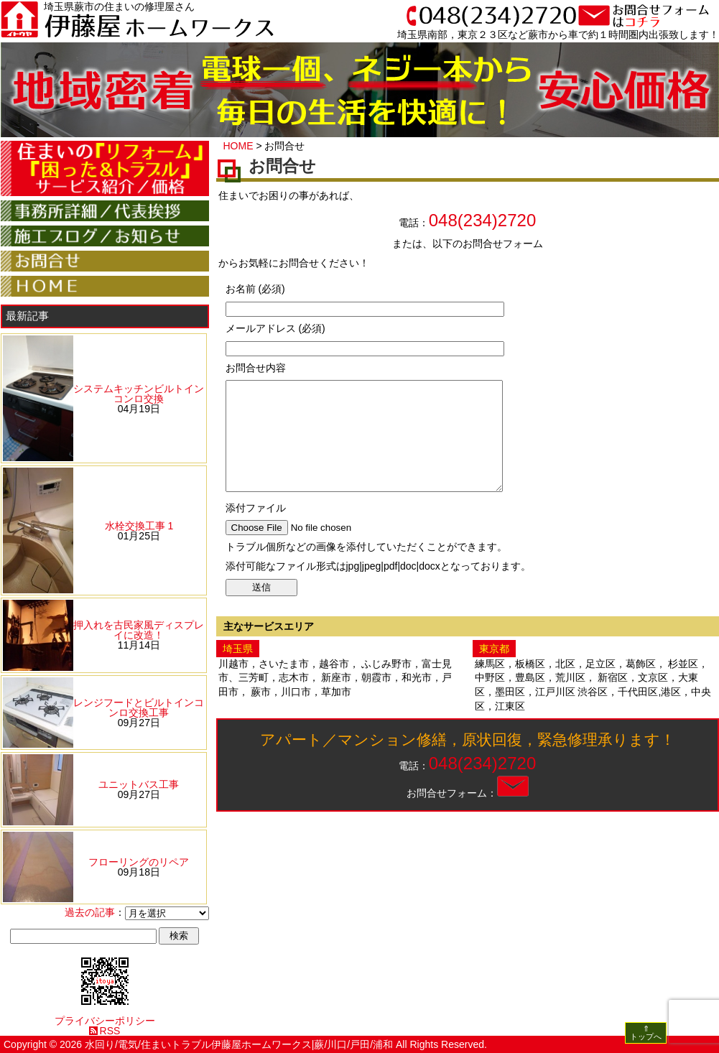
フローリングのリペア (138, 862)
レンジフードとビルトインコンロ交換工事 (138, 707)
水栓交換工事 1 (139, 526)
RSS (110, 1030)
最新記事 (27, 316)
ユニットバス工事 (138, 784)
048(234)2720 (482, 220)
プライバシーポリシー (105, 1020)
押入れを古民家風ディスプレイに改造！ (138, 630)
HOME (238, 146)
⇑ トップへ (646, 1032)
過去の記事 (90, 912)
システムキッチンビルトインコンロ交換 (138, 393)
